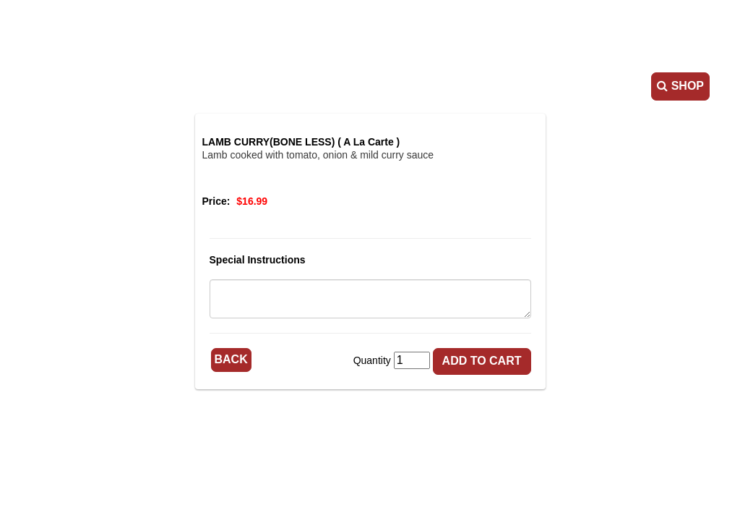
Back (231, 359)
